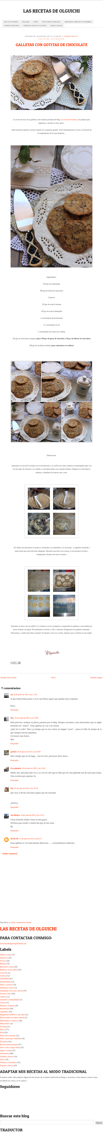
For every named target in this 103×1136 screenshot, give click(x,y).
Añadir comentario (10, 854)
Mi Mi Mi (14, 839)
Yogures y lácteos (6, 1066)
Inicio (53, 678)
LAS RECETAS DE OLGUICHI (51, 11)
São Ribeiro (15, 815)
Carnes (2, 976)
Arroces (3, 961)
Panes (2, 1030)
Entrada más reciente (8, 678)
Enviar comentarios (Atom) (21, 922)
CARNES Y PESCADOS (11, 25)
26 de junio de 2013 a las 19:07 (29, 752)
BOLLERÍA (25, 22)
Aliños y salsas (5, 955)
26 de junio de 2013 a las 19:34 (26, 788)
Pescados (3, 1042)
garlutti (13, 752)
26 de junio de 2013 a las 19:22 (33, 768)
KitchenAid (58, 39)
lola (11, 788)
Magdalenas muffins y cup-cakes (12, 1015)
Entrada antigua (96, 678)
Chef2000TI (4, 979)
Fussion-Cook (5, 994)
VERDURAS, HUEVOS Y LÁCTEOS (34, 25)
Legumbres (4, 1012)
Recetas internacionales (9, 1045)
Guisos (2, 1003)
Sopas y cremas (6, 1051)
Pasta (2, 1033)
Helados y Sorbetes (7, 1006)
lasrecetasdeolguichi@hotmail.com (13, 944)
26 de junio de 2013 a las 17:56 (25, 695)
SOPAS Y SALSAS (56, 25)
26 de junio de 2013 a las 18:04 (26, 718)
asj (11, 695)
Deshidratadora (6, 982)
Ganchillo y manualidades (10, 1000)
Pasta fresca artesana (8, 1036)
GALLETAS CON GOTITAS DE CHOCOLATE (51, 44)
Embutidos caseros (7, 988)
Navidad (3, 1027)
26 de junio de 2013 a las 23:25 (32, 815)
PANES (36, 22)
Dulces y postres (6, 985)
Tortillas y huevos (6, 1057)
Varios (2, 1060)
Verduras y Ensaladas (8, 1062)
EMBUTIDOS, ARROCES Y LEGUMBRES (78, 22)
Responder (14, 710)
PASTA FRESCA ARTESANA (51, 22)
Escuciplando (15, 768)
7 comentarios (70, 36)
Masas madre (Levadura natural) (12, 1018)
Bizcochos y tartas (7, 967)
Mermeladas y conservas (9, 1021)
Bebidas (3, 964)
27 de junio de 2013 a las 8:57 (30, 839)
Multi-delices (5, 1024)
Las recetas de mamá (69, 120)
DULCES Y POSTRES (11, 22)
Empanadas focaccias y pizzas (11, 991)
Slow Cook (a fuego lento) (10, 1047)
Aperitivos (4, 958)
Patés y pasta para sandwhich (11, 1039)
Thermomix (4, 1054)
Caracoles (3, 973)
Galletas (43, 39)
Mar (12, 718)
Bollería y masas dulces (9, 970)
